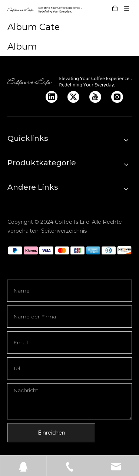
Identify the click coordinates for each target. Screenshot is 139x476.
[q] (69, 250)
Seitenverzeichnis (64, 230)
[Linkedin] (51, 97)
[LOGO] (69, 82)
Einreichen (51, 432)
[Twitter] (73, 97)
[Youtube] (95, 97)
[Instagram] (117, 97)
